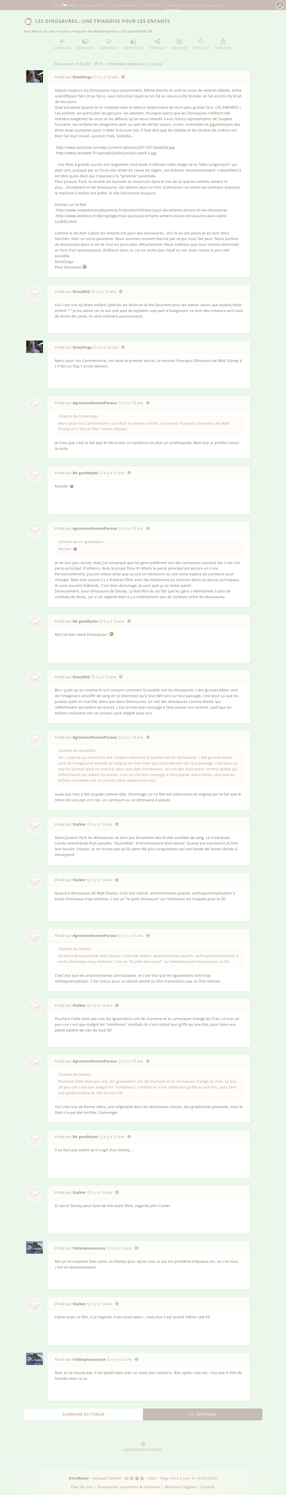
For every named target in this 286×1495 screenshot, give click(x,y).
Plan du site (216, 6)
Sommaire (62, 44)
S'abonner (108, 44)
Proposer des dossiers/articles (95, 31)
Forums (64, 31)
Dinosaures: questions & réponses (128, 1487)
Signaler (223, 44)
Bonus (192, 6)
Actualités (93, 6)
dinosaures (123, 6)
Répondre (85, 44)
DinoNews (65, 6)
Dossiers (151, 6)
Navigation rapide (143, 1447)
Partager (157, 44)
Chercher (201, 44)
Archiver (179, 44)
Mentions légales (180, 1487)
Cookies (208, 1487)
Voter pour (133, 44)
